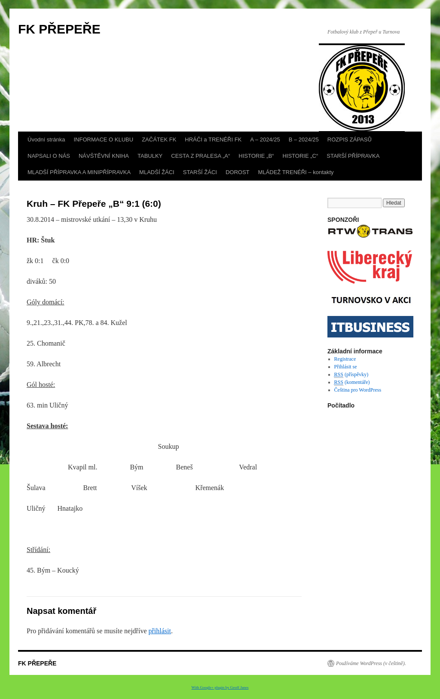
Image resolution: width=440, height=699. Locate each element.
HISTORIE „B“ (256, 156)
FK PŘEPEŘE (59, 29)
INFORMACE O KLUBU (103, 139)
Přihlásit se (345, 367)
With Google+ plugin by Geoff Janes (220, 687)
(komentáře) (352, 382)
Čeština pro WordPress (357, 390)
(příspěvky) (351, 374)
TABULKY (150, 156)
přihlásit (159, 631)
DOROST (238, 172)
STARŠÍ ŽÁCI (200, 172)
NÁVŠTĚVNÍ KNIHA (104, 156)
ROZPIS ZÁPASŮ (349, 139)
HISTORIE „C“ (300, 156)
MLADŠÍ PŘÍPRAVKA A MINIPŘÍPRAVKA (79, 172)
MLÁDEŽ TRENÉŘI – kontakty (296, 172)
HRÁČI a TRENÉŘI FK (213, 139)
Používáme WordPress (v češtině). (371, 663)
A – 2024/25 (265, 139)
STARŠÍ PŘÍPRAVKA (353, 156)
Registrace (345, 359)
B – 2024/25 (304, 139)
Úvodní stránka (46, 139)
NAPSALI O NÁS (49, 156)
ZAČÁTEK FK (159, 139)
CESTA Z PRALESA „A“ (200, 156)
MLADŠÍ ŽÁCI (156, 172)
